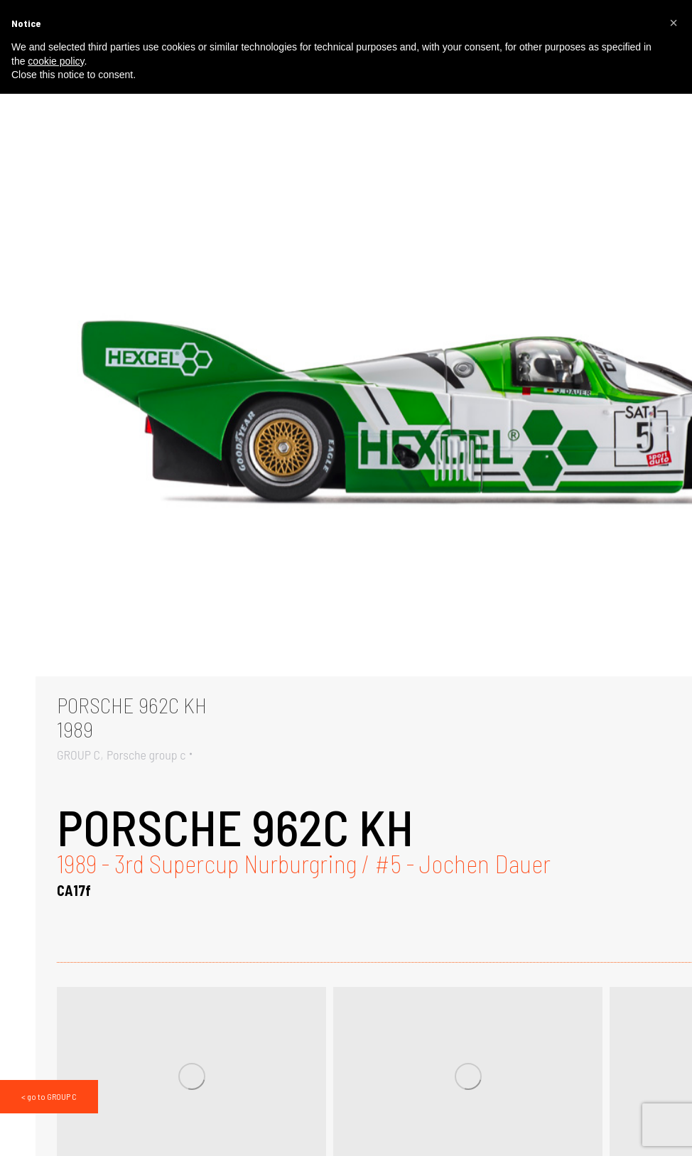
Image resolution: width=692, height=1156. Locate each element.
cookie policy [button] (56, 61)
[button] (673, 22)
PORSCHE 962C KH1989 (132, 717)
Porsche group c (146, 754)
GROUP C (78, 754)
